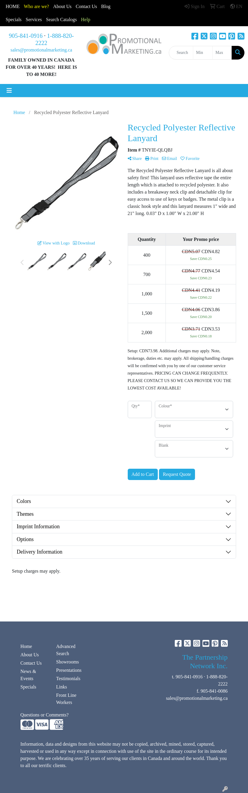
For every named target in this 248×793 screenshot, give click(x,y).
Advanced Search (66, 650)
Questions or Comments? (45, 714)
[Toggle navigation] (9, 90)
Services (34, 19)
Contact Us (31, 663)
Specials (13, 19)
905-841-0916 (26, 35)
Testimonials (68, 678)
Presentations (69, 670)
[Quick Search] (181, 53)
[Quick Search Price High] (222, 53)
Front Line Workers (66, 699)
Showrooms (67, 661)
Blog (105, 6)
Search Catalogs (61, 19)
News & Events (28, 675)
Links (61, 686)
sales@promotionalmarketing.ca (41, 49)
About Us (62, 6)
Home (26, 646)
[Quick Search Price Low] (203, 53)
